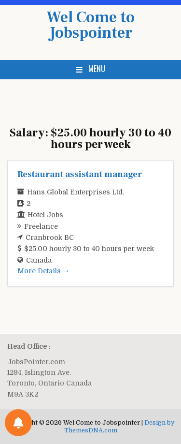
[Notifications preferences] (18, 422)
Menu (96, 68)
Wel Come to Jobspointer (90, 25)
